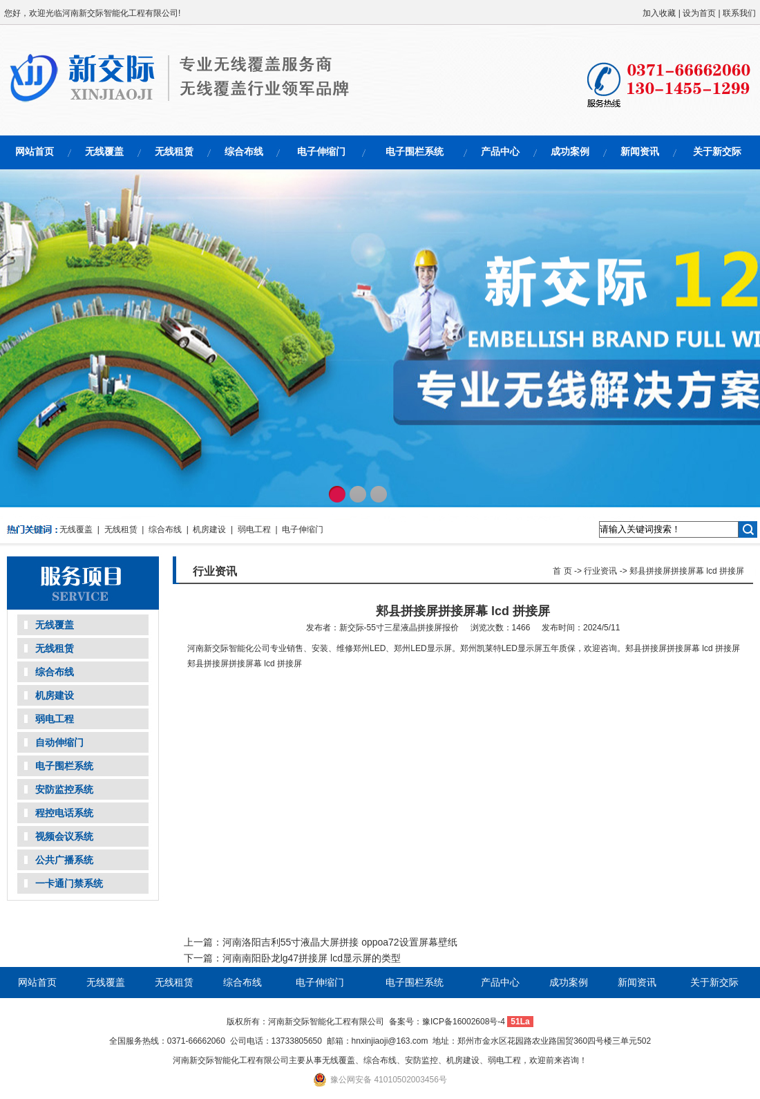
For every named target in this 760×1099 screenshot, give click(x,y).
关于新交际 (717, 151)
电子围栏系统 (415, 151)
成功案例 (570, 151)
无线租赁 (174, 151)
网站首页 (34, 151)
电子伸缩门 (321, 151)
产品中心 (500, 151)
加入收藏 (659, 13)
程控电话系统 (64, 812)
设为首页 (699, 13)
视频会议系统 (64, 836)
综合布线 (244, 151)
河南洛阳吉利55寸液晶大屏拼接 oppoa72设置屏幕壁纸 (339, 942)
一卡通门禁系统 (69, 883)
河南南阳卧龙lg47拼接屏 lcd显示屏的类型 (311, 958)
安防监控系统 (64, 789)
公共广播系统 (64, 859)
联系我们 (739, 13)
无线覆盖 (104, 151)
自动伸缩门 (59, 742)
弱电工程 (254, 529)
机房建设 (209, 529)
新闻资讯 (639, 151)
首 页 (562, 571)
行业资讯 (600, 571)
